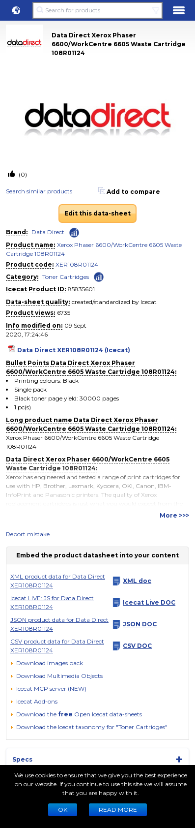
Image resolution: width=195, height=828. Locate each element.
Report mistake (28, 534)
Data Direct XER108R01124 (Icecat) (73, 350)
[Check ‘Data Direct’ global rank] (74, 233)
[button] (16, 10)
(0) (22, 174)
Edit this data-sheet (97, 213)
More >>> (174, 515)
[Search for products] (97, 10)
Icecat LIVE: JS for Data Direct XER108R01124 (52, 602)
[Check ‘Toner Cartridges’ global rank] (99, 276)
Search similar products (39, 191)
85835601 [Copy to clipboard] (81, 289)
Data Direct (47, 232)
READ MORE (118, 809)
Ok (62, 809)
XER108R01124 (77, 264)
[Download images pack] (46, 663)
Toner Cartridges (65, 276)
